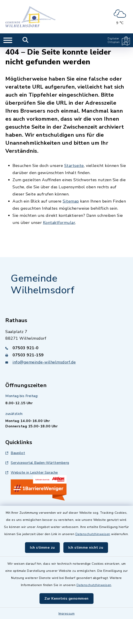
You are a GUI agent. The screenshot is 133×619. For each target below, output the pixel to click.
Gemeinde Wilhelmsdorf (42, 284)
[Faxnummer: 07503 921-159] (66, 355)
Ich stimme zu (42, 547)
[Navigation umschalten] (8, 40)
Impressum (66, 613)
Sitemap (71, 201)
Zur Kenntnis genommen (66, 598)
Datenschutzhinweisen (92, 534)
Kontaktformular (59, 222)
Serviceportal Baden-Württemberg (37, 462)
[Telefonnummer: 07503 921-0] (66, 348)
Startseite (74, 165)
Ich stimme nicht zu (85, 547)
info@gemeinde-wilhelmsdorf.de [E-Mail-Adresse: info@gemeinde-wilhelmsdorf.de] (44, 362)
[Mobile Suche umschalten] (25, 40)
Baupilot (15, 453)
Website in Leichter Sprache (31, 472)
